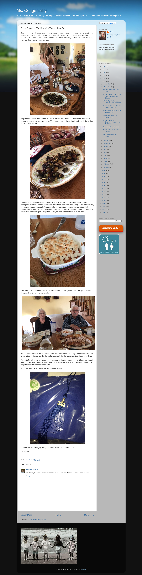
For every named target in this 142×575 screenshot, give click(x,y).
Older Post (89, 515)
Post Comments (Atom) (38, 519)
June (105, 152)
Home (58, 515)
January (107, 167)
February (107, 164)
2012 (104, 194)
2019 (104, 174)
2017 (104, 180)
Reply (28, 476)
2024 (104, 72)
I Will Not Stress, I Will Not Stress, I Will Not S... (112, 106)
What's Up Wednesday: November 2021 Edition (112, 102)
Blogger (83, 569)
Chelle (112, 32)
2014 (104, 189)
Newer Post (26, 515)
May (105, 155)
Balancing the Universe (111, 127)
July (105, 149)
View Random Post (111, 228)
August (106, 146)
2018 (104, 177)
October (107, 140)
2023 (104, 75)
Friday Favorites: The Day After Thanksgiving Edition (112, 96)
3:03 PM (35, 470)
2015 (104, 185)
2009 (104, 203)
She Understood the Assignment (110, 116)
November (107, 87)
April (105, 158)
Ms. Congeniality (32, 10)
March (106, 161)
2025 (104, 69)
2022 (104, 78)
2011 (104, 197)
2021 (104, 81)
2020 (104, 171)
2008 (104, 206)
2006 (104, 212)
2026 (104, 66)
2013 (104, 191)
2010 (104, 200)
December (107, 84)
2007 (104, 209)
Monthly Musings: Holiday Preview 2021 (112, 111)
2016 (104, 183)
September (108, 143)
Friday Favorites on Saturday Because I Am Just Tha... (112, 122)
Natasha (29, 470)
